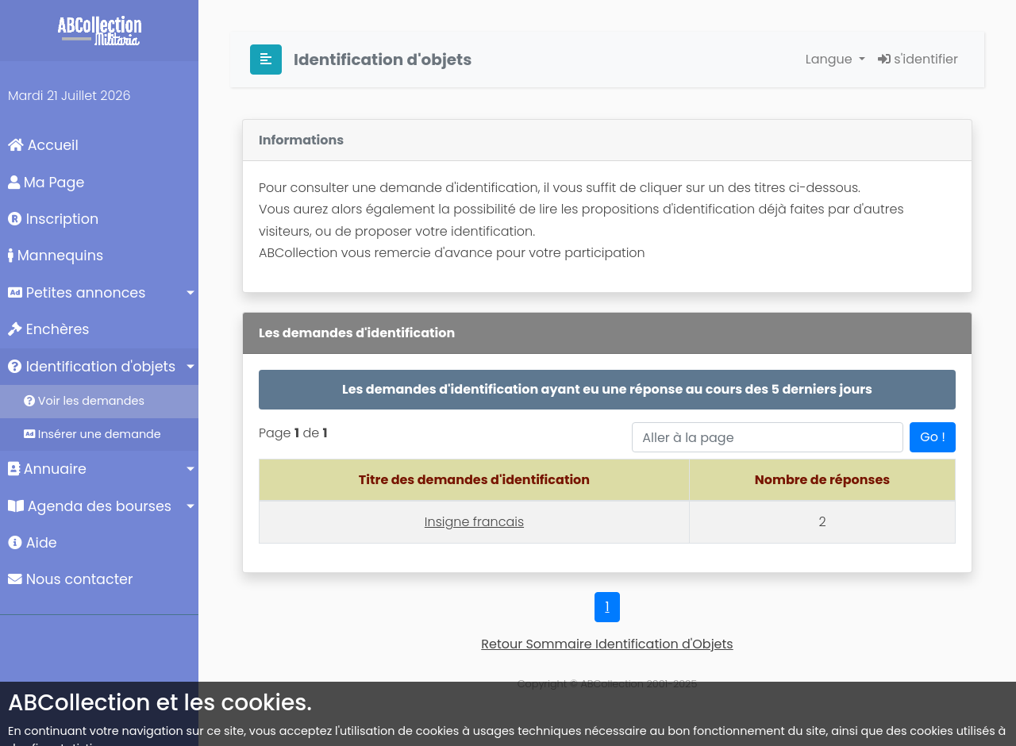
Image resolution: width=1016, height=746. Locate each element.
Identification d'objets (91, 366)
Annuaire (47, 469)
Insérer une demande (92, 434)
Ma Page (46, 182)
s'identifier (918, 59)
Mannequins (55, 255)
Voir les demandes (84, 401)
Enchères (49, 329)
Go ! (932, 437)
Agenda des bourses (89, 506)
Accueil (43, 145)
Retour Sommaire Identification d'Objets (607, 644)
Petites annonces (76, 292)
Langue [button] (831, 59)
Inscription (53, 219)
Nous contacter (70, 579)
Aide (32, 542)
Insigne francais (474, 522)
